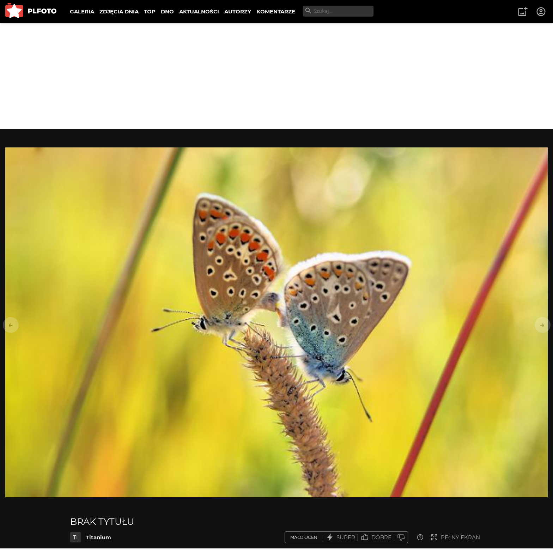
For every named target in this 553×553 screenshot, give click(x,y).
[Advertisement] (276, 75)
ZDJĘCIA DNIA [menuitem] (119, 11)
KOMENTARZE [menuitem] (275, 11)
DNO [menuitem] (167, 11)
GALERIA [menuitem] (82, 11)
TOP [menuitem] (150, 11)
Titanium (98, 537)
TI (75, 537)
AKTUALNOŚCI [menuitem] (199, 11)
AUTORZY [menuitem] (237, 11)
